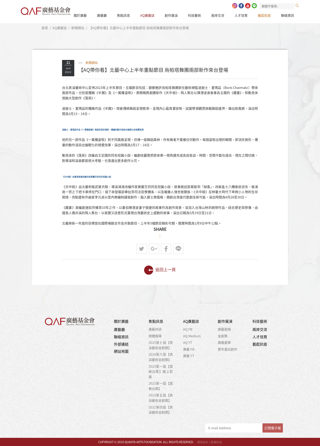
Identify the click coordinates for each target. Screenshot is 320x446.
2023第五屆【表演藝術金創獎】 (161, 398)
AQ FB (187, 329)
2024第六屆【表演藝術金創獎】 (161, 357)
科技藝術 (194, 15)
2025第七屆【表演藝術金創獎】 (161, 345)
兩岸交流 (217, 15)
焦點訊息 (123, 15)
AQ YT (187, 342)
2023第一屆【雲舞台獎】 (161, 386)
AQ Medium (192, 335)
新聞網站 (77, 27)
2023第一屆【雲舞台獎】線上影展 (161, 371)
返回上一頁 (160, 270)
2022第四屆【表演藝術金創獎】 (161, 410)
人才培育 (241, 15)
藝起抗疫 (264, 15)
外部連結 (121, 344)
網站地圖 (121, 351)
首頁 (44, 27)
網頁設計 (203, 442)
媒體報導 (155, 335)
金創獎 (223, 335)
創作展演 (171, 15)
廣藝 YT (188, 355)
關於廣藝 (80, 15)
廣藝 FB (188, 349)
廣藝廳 (102, 15)
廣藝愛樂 (224, 342)
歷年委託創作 (227, 349)
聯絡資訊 (287, 15)
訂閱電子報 (272, 427)
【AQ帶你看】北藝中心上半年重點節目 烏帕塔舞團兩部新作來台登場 (139, 27)
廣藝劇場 (224, 329)
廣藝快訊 (155, 329)
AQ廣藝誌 (147, 15)
